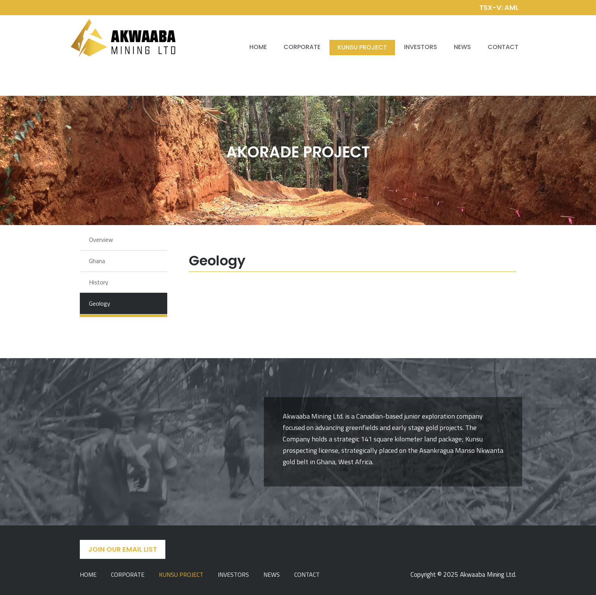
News (462, 47)
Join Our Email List (122, 549)
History (98, 282)
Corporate (302, 47)
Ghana (97, 260)
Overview (101, 239)
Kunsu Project (362, 47)
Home (258, 47)
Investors (420, 47)
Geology (99, 303)
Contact (503, 47)
